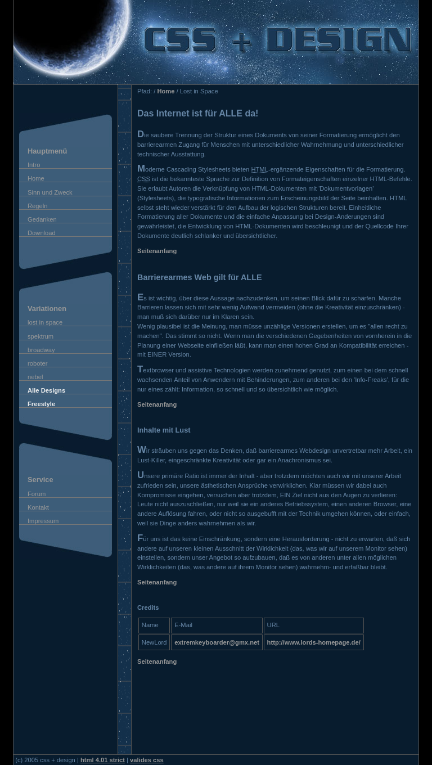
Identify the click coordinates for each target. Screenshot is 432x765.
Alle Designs (46, 390)
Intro (34, 164)
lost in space (45, 322)
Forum (37, 493)
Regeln (37, 205)
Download (42, 233)
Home (36, 178)
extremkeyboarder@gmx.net (216, 642)
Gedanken (42, 219)
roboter (37, 363)
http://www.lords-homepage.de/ (314, 642)
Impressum (43, 521)
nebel (35, 377)
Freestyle (41, 403)
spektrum (40, 336)
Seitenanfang (157, 251)
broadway (41, 349)
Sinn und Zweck (50, 192)
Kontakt (38, 507)
